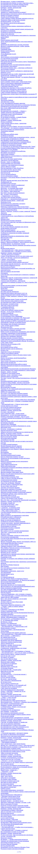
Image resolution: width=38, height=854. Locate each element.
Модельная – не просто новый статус (11, 189)
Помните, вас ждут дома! (8, 699)
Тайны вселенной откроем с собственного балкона (15, 807)
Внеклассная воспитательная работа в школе (14, 364)
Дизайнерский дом (6, 182)
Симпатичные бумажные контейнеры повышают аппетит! (17, 467)
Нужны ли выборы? (6, 122)
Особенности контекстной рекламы (11, 32)
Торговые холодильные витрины (10, 487)
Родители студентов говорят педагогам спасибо (14, 805)
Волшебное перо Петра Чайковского (11, 640)
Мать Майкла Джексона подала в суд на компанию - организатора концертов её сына (16, 548)
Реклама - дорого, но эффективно (10, 162)
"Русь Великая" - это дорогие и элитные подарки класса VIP (18, 128)
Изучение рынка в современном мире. (12, 484)
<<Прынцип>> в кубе (7, 771)
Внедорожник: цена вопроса (9, 66)
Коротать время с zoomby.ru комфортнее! (13, 185)
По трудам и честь (6, 682)
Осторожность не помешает (9, 663)
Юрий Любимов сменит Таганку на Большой (14, 299)
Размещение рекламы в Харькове (10, 527)
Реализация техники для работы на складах (13, 490)
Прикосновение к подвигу (8, 628)
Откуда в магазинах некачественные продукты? (14, 262)
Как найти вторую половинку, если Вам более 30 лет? (16, 747)
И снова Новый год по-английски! (11, 409)
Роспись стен (4, 350)
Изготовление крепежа (7, 287)
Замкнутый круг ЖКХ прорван (10, 597)
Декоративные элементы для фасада (11, 447)
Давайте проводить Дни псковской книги (13, 112)
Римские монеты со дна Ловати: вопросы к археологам (17, 762)
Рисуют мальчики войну (8, 845)
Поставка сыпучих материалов (10, 291)
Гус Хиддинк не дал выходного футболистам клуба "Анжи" (18, 146)
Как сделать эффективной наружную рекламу (14, 108)
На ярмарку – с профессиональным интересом (14, 839)
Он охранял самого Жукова (9, 779)
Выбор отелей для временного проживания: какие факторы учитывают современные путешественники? (18, 332)
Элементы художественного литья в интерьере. (14, 395)
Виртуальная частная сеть (8, 362)
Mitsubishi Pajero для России (9, 666)
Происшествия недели (7, 813)
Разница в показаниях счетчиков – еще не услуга (15, 416)
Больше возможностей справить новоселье (13, 632)
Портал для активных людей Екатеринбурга (13, 358)
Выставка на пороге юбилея (9, 782)
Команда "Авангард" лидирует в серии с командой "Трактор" (18, 211)
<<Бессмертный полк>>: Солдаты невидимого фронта (16, 595)
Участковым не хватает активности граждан (13, 696)
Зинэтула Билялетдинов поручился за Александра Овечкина (18, 105)
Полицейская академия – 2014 (9, 504)
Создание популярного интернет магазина (13, 328)
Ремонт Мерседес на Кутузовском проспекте (14, 335)
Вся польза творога (6, 816)
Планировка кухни (6, 557)
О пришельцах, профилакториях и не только (14, 648)
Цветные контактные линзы (9, 430)
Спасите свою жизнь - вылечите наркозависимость (15, 523)
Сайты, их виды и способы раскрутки (12, 478)
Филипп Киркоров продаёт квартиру (11, 446)
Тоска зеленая (5, 631)
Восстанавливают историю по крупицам (12, 831)
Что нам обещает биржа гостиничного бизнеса (14, 578)
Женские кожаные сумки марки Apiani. (12, 472)
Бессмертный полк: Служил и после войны (13, 725)
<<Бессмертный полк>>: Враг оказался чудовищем (16, 250)
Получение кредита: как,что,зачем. (11, 169)
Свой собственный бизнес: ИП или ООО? (13, 231)
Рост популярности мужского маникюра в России (15, 568)
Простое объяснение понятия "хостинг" (12, 456)
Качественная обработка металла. (10, 265)
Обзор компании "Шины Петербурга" (12, 84)
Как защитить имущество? (8, 787)
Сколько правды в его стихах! (9, 406)
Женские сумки (5, 534)
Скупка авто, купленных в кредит (10, 518)
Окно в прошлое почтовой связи (10, 497)
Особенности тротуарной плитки (10, 373)
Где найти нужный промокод (9, 444)
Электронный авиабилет (8, 475)
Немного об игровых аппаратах (10, 15)
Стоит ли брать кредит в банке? (10, 325)
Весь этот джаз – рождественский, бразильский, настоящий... (19, 500)
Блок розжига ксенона (7, 529)
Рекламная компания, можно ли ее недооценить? (15, 381)
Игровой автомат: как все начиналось (11, 348)
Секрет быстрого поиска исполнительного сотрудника (16, 339)
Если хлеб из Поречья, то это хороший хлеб (13, 685)
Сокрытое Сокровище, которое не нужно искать (15, 535)
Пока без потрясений (7, 665)
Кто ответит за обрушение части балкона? (13, 734)
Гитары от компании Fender (9, 611)
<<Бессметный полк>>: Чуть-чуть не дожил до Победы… (17, 652)
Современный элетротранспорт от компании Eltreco (16, 142)
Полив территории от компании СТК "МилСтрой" (15, 318)
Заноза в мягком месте (7, 643)
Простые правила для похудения (10, 271)
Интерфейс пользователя (8, 152)
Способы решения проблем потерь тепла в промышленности (18, 512)
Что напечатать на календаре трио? (11, 481)
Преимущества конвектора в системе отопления (15, 44)
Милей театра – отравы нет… (9, 770)
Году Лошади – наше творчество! (10, 191)
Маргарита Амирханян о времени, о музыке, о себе (16, 802)
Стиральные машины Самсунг (9, 86)
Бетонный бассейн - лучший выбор (11, 669)
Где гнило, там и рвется (7, 412)
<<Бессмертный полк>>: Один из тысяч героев (14, 404)
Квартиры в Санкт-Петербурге (9, 551)
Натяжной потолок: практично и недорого (13, 203)
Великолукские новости (8, 248)
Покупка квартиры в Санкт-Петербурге (12, 168)
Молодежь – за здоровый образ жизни (12, 188)
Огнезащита (4, 273)
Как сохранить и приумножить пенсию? (12, 713)
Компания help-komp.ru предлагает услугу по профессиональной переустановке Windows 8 (14, 293)
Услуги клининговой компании (10, 205)
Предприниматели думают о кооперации (12, 815)
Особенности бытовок (7, 135)
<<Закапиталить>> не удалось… (10, 196)
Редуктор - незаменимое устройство (11, 429)
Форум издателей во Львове (9, 436)
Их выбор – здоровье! (7, 9)
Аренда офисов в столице (8, 166)
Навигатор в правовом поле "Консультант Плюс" (15, 206)
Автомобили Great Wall (7, 439)
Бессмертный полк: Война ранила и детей (13, 751)
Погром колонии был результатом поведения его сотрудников (19, 384)
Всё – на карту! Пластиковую (9, 194)
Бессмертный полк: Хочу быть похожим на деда (15, 727)
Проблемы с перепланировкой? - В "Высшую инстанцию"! (18, 580)
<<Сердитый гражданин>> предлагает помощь (14, 733)
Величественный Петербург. (9, 209)
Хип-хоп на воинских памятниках (10, 723)
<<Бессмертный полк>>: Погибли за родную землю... (16, 251)
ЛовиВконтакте (5, 52)
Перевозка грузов (6, 202)
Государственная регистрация (9, 58)
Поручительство (5, 172)
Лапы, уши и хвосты (7, 776)
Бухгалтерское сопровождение (9, 537)
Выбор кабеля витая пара (8, 466)
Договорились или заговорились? (10, 710)
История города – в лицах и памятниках (12, 1)
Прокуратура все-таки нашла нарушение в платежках (16, 736)
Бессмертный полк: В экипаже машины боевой (14, 4)
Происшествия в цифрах (8, 662)
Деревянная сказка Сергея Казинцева (11, 114)
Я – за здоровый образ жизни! (9, 620)
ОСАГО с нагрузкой (6, 693)
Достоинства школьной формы (10, 171)
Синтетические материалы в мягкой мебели (13, 89)
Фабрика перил (5, 219)
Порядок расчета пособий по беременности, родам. (16, 426)
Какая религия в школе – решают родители (13, 654)
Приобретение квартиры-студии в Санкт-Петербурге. (16, 88)
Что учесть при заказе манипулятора (11, 159)
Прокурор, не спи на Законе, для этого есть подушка (16, 126)
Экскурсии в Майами (7, 100)
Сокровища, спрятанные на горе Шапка (12, 609)
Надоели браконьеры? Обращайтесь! (11, 794)
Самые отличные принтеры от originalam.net (14, 92)
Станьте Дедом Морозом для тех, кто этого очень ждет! (17, 256)
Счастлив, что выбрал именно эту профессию (14, 722)
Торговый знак (5, 239)
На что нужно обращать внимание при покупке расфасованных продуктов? (14, 227)
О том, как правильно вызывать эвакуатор (13, 103)
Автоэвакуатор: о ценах (7, 101)
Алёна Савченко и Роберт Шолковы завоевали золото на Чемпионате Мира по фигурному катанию (17, 19)
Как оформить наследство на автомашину (13, 23)
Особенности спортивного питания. (11, 145)
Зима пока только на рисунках (9, 305)
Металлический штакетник (9, 438)
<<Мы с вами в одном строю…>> (10, 510)
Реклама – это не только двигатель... (11, 311)
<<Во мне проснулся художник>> (10, 254)
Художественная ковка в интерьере (11, 470)
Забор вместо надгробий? (8, 777)
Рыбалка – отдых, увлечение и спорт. (11, 375)
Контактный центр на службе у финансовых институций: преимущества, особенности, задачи (17, 74)
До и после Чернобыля (7, 825)
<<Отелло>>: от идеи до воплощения (11, 760)
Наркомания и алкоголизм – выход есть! (12, 571)
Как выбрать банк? (6, 453)
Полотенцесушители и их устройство (12, 80)
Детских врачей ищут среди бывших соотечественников (17, 719)
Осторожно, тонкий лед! (8, 503)
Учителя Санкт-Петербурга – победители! (13, 280)
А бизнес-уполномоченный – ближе (11, 260)
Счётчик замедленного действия (10, 509)
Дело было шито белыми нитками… (11, 197)
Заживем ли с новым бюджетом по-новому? (13, 12)
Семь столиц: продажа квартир (10, 544)
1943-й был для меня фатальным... (11, 798)
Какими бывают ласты (7, 574)
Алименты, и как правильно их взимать (12, 165)
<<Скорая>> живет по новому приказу (12, 606)
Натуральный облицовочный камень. (11, 581)
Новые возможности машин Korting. (11, 588)
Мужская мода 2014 (6, 327)
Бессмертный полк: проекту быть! (11, 799)
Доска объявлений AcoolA (8, 54)
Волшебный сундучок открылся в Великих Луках (15, 847)
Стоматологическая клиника (9, 480)
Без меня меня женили (7, 784)
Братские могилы (6, 109)
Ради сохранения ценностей (9, 639)
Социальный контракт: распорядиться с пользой (15, 717)
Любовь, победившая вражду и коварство (13, 617)
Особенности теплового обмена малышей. (13, 521)
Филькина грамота (6, 600)
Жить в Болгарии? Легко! (8, 649)
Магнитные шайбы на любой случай (11, 591)
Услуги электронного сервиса (9, 176)
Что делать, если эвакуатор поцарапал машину (14, 393)
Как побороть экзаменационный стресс (12, 703)
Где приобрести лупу (7, 469)
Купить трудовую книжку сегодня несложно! (14, 285)
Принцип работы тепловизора (9, 376)
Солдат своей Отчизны (7, 818)
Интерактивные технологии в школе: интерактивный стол (17, 13)
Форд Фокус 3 (5, 608)
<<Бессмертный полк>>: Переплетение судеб (14, 626)
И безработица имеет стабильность (11, 517)
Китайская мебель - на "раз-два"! (10, 21)
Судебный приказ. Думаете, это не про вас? (13, 706)
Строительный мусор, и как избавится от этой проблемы (17, 216)
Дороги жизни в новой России (9, 683)
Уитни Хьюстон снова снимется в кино (12, 301)
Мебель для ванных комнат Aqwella (11, 433)
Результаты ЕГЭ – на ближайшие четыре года (14, 618)
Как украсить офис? (6, 569)
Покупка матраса (6, 359)
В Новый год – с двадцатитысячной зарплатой (14, 199)
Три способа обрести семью (9, 659)
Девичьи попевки (6, 673)
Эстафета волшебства (7, 313)
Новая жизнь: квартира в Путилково (11, 489)
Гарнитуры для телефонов (8, 60)
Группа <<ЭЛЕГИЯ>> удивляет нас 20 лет (13, 691)
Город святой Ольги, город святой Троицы (13, 744)
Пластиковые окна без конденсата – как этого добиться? (17, 264)
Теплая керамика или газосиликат (10, 163)
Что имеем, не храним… (8, 657)
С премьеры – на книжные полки (10, 507)
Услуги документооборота (8, 174)
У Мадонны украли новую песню (10, 796)
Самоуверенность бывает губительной (12, 810)
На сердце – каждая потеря (8, 679)
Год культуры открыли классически (11, 407)
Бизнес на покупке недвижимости (11, 520)
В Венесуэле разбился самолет (10, 353)
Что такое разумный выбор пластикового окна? (14, 589)
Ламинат (3, 38)
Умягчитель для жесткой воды (9, 160)
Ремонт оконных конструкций (9, 40)
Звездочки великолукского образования (12, 689)
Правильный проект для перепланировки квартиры (16, 64)
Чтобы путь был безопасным (9, 646)
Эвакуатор (4, 213)
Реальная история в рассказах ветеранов (12, 848)
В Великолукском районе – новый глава (12, 200)
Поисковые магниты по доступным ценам (13, 585)
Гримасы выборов (6, 125)
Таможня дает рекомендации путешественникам (15, 841)
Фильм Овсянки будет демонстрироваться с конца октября (18, 370)
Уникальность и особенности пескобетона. (13, 151)
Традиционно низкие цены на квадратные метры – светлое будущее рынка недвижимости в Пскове (18, 138)
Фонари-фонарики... (6, 774)
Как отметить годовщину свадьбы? (11, 330)
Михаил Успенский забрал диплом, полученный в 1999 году (18, 541)
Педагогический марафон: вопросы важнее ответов (16, 714)
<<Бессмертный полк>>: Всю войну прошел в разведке (17, 634)
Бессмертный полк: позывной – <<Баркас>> (13, 111)
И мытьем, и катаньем (7, 708)
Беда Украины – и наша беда (9, 711)
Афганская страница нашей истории (11, 642)
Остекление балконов (7, 668)
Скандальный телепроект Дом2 (10, 477)
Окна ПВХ (4, 55)
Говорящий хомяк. (6, 49)
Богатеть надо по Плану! (8, 267)
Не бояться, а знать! (6, 622)
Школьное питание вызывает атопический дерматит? (16, 492)
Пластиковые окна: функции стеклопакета (13, 324)
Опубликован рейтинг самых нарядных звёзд (14, 493)
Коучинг (3, 132)
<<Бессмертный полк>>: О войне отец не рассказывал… (17, 827)
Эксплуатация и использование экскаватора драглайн (16, 57)
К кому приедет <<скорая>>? (9, 118)
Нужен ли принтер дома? (8, 583)
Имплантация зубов (6, 237)
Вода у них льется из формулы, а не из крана (14, 598)
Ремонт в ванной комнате (8, 230)
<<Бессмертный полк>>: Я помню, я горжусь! (14, 830)
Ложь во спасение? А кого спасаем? (11, 811)
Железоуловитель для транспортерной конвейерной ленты (18, 586)
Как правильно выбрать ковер (9, 134)
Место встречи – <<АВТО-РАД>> (10, 635)
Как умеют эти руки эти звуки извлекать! (13, 193)
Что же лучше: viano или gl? (9, 486)
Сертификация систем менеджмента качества (14, 615)
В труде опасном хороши (8, 677)
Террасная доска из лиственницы (10, 351)
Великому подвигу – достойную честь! (12, 801)
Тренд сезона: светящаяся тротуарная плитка (14, 361)
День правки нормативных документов (12, 790)
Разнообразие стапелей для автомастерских (13, 322)
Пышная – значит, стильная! (9, 372)
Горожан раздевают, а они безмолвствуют (13, 629)
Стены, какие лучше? (7, 342)
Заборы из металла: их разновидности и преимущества (17, 432)
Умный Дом (4, 575)
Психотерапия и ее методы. (9, 526)
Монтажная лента (6, 427)
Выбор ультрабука (6, 385)
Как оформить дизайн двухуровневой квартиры (14, 140)
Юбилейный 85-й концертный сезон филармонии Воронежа (18, 368)
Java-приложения (6, 572)
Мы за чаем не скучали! (8, 115)
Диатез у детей (5, 24)
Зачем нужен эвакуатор (7, 34)
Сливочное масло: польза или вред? (11, 686)
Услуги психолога (6, 345)
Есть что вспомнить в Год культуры (11, 821)
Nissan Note (4, 288)
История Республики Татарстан (10, 564)
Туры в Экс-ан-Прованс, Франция (10, 483)
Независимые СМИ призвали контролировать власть (16, 822)
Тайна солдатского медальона (9, 753)
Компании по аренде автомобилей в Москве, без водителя (17, 341)
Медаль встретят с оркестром (9, 819)
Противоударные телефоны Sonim (11, 748)
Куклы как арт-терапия (7, 716)
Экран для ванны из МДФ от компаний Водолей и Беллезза (18, 321)
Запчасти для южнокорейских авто (11, 524)
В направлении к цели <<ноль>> (10, 10)
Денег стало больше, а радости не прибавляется (15, 257)
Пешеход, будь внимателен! (9, 623)
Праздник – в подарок (7, 676)
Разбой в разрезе (5, 788)
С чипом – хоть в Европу (8, 259)
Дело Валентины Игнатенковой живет (12, 824)
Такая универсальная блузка (9, 464)
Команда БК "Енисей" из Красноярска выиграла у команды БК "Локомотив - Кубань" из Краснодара (19, 278)
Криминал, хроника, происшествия (11, 7)
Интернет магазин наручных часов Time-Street (14, 180)
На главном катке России (8, 637)
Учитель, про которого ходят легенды (12, 498)
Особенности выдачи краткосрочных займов (14, 143)
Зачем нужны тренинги (7, 154)
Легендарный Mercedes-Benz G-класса (12, 543)
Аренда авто (4, 217)
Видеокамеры (5, 452)
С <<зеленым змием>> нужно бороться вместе (14, 739)
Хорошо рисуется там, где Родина (10, 759)
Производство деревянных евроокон (11, 336)
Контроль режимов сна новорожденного (12, 129)
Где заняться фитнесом (7, 577)
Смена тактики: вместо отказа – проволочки (13, 123)
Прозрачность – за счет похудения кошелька (13, 415)
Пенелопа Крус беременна (8, 424)
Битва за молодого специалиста (10, 768)
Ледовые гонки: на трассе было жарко (12, 602)
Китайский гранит (6, 214)
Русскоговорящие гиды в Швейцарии (11, 316)
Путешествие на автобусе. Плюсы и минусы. (14, 91)
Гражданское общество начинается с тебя (13, 605)
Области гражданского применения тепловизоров (15, 83)
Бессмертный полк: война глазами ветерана (13, 302)
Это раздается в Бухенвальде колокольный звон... (15, 765)
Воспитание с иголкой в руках (9, 304)
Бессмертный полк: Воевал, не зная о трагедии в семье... (17, 3)
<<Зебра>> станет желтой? (8, 697)
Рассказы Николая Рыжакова (9, 844)
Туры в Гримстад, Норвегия (9, 186)
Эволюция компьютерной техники (11, 455)
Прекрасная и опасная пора (9, 740)
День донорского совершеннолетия (11, 680)
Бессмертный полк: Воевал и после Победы (13, 6)
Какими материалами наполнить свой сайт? (13, 319)
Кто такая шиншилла (7, 225)
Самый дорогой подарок (8, 828)
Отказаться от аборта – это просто (11, 754)
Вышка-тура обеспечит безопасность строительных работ (17, 473)
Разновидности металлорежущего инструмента (14, 106)
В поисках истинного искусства (10, 781)
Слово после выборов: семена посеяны (12, 310)
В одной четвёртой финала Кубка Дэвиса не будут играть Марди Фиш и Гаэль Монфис (17, 148)
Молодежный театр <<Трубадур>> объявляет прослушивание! (19, 702)
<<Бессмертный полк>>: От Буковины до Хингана (15, 651)
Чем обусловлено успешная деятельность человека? (16, 240)
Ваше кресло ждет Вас (7, 671)
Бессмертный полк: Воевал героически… (13, 728)
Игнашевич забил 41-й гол (8, 495)
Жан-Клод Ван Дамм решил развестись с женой (15, 435)
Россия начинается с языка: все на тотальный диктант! (17, 767)
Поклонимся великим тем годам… (11, 842)
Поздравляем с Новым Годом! (9, 314)
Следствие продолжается (8, 506)
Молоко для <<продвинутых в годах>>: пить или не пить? (18, 745)
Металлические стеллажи (8, 387)
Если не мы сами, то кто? (8, 656)
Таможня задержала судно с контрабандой (13, 546)
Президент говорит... (7, 838)
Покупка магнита (6, 592)
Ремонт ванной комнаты (8, 51)
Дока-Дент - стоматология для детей (11, 532)
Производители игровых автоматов (11, 220)
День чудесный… (6, 514)
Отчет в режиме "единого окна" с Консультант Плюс (16, 81)
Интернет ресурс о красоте (8, 552)
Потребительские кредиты (8, 183)
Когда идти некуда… (7, 603)
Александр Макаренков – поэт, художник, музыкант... (16, 594)
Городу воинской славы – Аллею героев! (12, 413)
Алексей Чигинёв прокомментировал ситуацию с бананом (18, 208)
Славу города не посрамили (9, 688)
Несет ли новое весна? (7, 764)
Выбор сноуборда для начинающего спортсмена (15, 515)
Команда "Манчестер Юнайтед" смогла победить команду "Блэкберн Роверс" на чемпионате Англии (18, 242)
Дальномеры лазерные (7, 131)
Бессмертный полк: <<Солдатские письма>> (14, 674)
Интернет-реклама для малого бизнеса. (12, 338)
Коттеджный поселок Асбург (9, 347)
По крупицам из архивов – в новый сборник (13, 117)
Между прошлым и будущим (9, 804)
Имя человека (5, 566)
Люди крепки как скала (7, 308)
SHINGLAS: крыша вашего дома (10, 392)
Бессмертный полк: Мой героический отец (13, 700)
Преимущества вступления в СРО (10, 344)
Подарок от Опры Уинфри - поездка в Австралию (15, 382)
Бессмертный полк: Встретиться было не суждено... (16, 750)
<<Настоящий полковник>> (9, 742)
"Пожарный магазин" (7, 290)
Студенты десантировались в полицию (12, 757)
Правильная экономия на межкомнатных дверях (15, 236)
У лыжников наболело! (7, 307)
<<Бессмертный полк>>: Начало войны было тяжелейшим (18, 399)
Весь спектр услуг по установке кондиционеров (15, 531)
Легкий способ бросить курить (10, 17)
